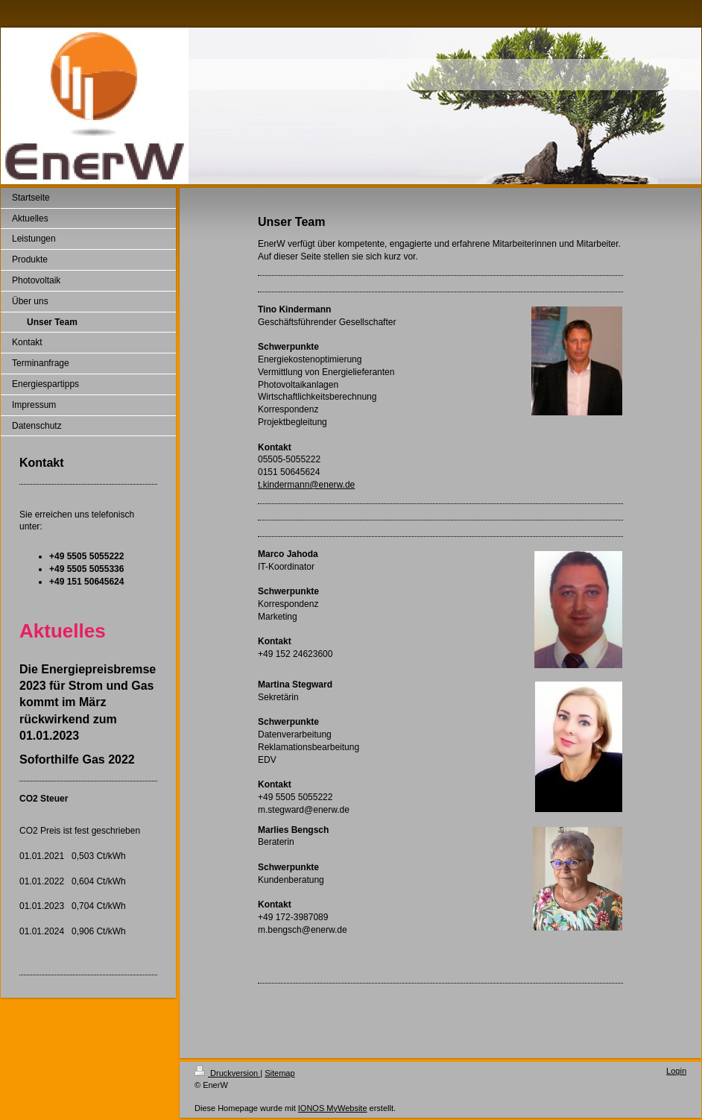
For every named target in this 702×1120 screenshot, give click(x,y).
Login (676, 1070)
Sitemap (279, 1073)
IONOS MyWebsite (332, 1108)
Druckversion (227, 1073)
